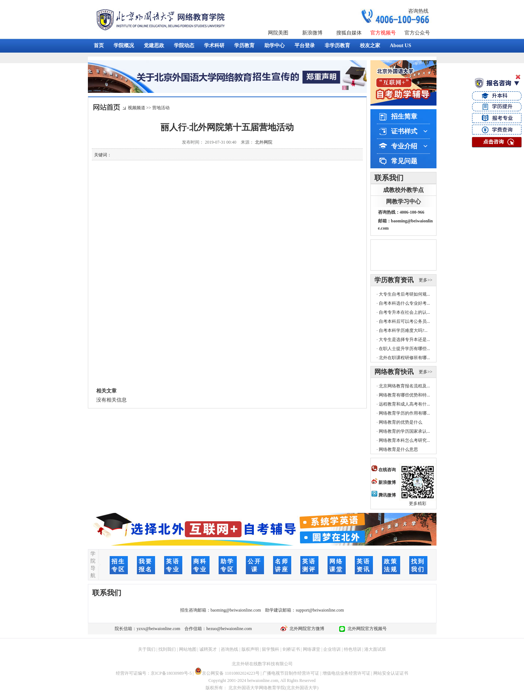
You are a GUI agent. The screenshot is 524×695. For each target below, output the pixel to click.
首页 (99, 45)
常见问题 (404, 161)
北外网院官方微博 (305, 628)
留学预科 (270, 649)
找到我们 (167, 649)
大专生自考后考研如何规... (404, 294)
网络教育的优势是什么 (400, 422)
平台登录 (305, 45)
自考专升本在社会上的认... (404, 312)
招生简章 (404, 116)
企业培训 (332, 649)
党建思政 (154, 45)
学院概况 (124, 45)
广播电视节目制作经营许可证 (291, 673)
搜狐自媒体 (349, 33)
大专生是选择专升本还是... (404, 339)
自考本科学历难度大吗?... (403, 330)
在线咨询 (383, 469)
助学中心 (274, 45)
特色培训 (352, 649)
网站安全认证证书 (390, 673)
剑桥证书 (291, 649)
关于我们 (146, 649)
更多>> (425, 280)
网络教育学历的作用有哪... (404, 413)
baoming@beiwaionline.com (236, 610)
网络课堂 (311, 649)
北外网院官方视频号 (366, 628)
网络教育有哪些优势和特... (404, 395)
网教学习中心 (403, 201)
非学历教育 (337, 45)
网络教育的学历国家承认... (404, 431)
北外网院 (263, 142)
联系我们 (388, 178)
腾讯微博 (383, 495)
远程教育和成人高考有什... (404, 404)
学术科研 (214, 45)
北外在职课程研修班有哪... (404, 357)
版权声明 (250, 649)
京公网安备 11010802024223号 (227, 673)
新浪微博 (312, 33)
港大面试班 (375, 649)
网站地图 (187, 649)
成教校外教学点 (403, 190)
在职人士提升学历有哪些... (404, 348)
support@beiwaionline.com (320, 610)
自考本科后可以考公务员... (404, 321)
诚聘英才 (208, 649)
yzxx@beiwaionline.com (158, 628)
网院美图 (278, 33)
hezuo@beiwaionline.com (229, 628)
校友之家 (370, 45)
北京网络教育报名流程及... (404, 385)
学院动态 (184, 45)
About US (400, 45)
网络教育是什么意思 (398, 449)
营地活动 (161, 107)
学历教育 (244, 45)
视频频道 (136, 107)
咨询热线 (418, 11)
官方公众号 (417, 33)
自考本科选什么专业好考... (404, 303)
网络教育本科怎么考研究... (404, 440)
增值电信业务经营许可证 (346, 673)
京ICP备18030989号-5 (171, 673)
